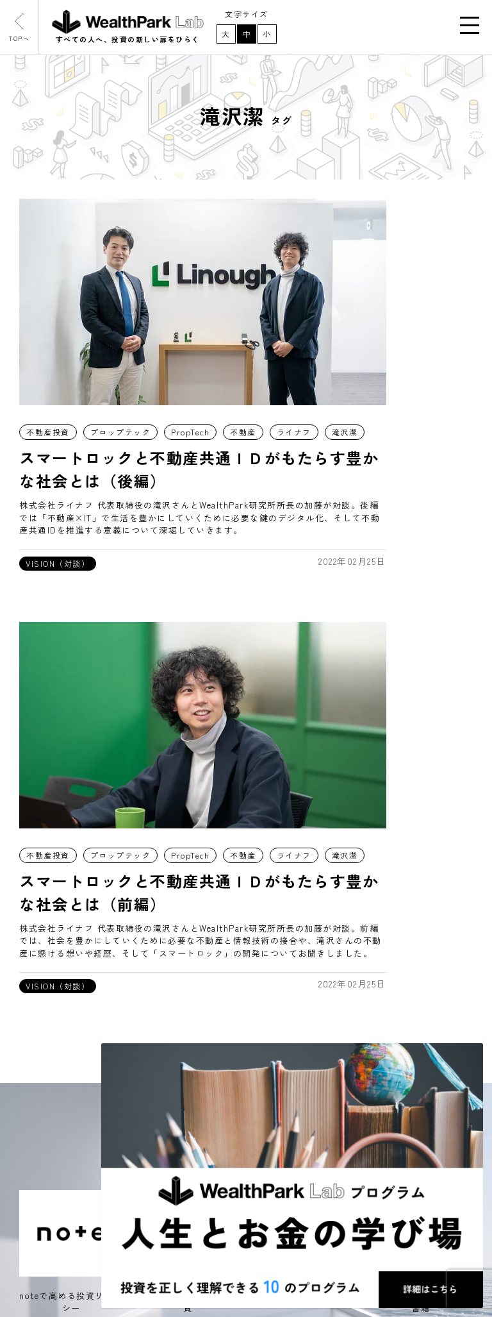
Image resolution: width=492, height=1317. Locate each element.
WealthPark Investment (82, 1230)
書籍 (187, 1139)
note (188, 1052)
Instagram (201, 1081)
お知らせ (47, 1083)
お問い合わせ (56, 1171)
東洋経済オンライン (221, 1110)
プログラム (52, 1142)
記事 (37, 1053)
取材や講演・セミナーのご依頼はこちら (376, 964)
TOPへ (25, 31)
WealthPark (54, 1201)
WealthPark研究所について (89, 1112)
